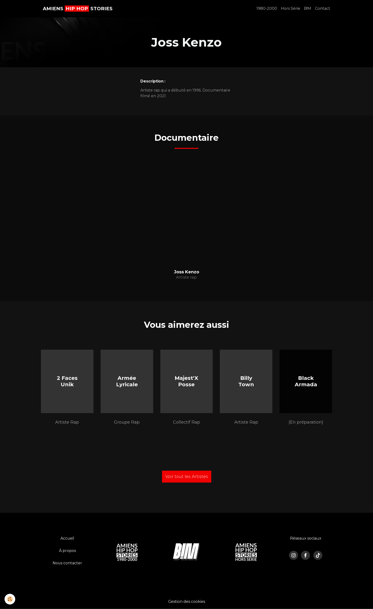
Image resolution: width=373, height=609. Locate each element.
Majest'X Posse (186, 381)
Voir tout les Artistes (186, 477)
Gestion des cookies (186, 602)
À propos (67, 551)
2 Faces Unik (67, 381)
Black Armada (306, 381)
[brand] (77, 8)
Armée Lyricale (127, 381)
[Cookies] (10, 599)
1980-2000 (266, 8)
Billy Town (246, 381)
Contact (322, 8)
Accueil (67, 539)
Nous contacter (67, 563)
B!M (307, 8)
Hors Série (290, 8)
